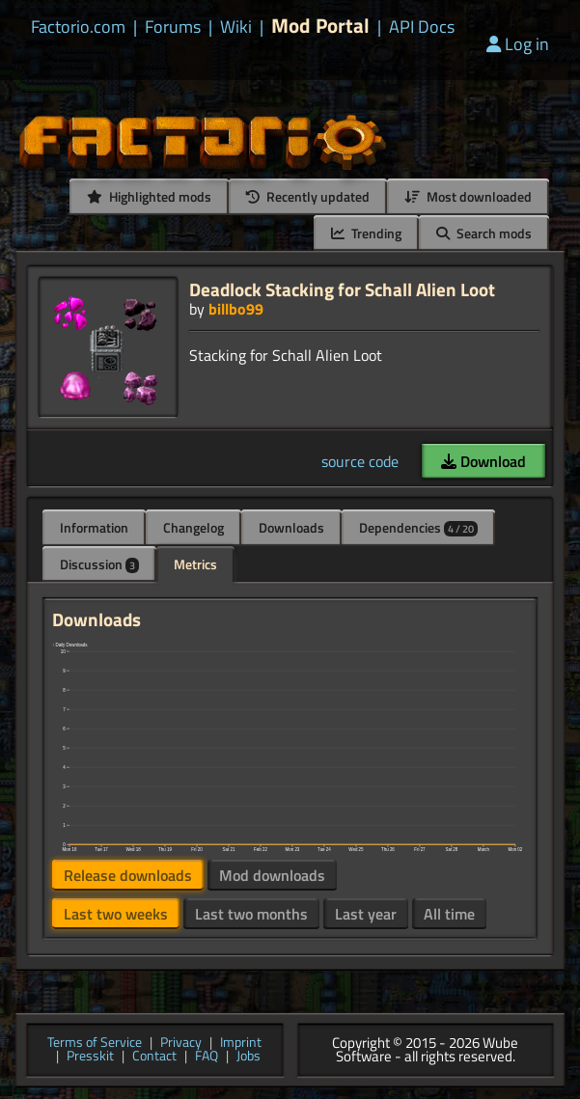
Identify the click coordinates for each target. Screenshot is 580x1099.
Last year (366, 913)
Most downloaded (468, 196)
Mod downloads (272, 875)
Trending (366, 233)
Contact (154, 1057)
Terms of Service (94, 1043)
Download (483, 461)
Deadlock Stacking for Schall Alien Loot (342, 289)
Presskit (90, 1057)
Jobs (248, 1057)
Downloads (291, 527)
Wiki (236, 27)
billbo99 (235, 308)
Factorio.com (78, 27)
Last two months (251, 913)
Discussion (99, 564)
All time (449, 913)
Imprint (241, 1043)
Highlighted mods (149, 196)
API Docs (422, 27)
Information (94, 527)
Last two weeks (116, 913)
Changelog (193, 527)
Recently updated (308, 196)
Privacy (181, 1043)
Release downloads (128, 875)
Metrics (195, 564)
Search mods (484, 233)
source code (360, 461)
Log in (517, 44)
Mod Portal (320, 25)
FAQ (206, 1057)
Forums (173, 27)
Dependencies (418, 527)
